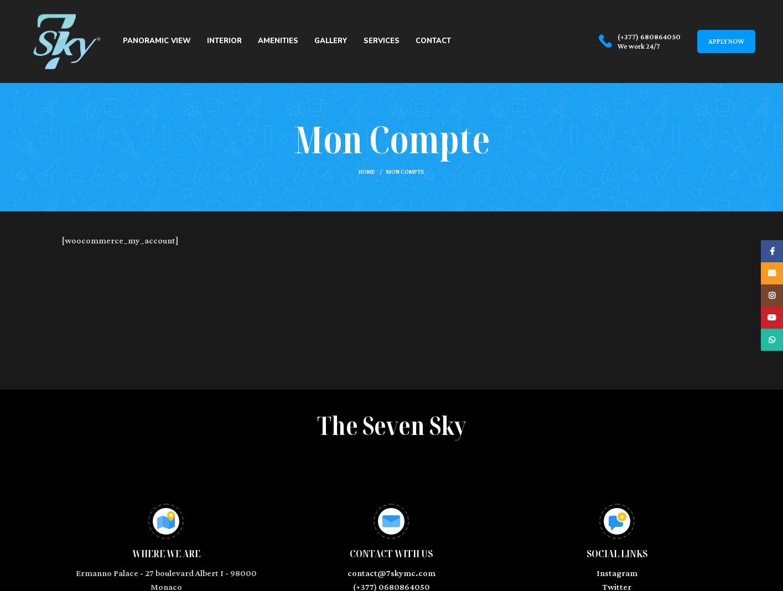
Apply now (726, 41)
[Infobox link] (640, 41)
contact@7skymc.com (391, 573)
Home (367, 171)
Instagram (617, 573)
